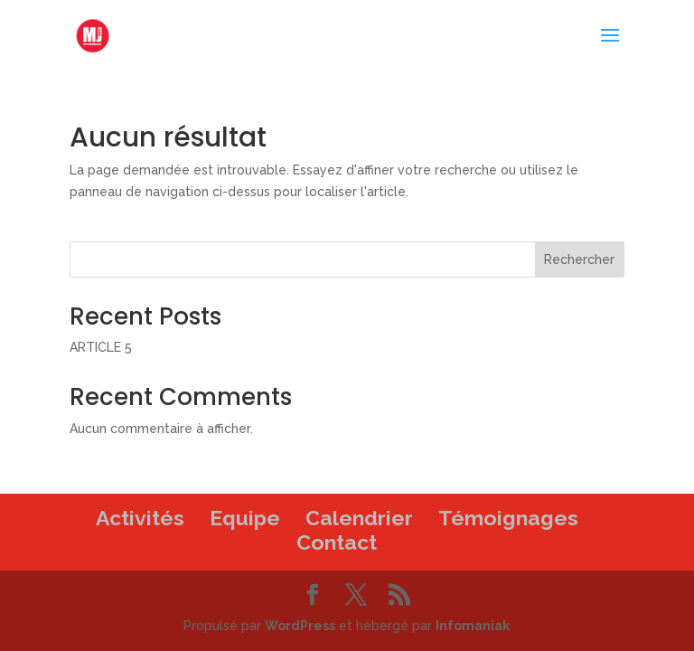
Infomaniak (473, 625)
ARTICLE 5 (101, 347)
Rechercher (579, 259)
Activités (140, 517)
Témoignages (508, 517)
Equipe (245, 517)
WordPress (300, 625)
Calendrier (359, 517)
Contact (336, 542)
